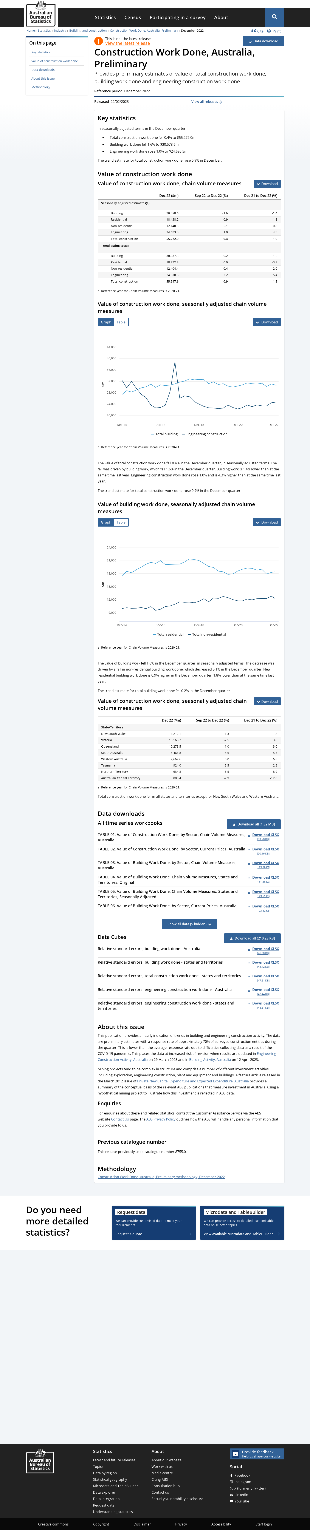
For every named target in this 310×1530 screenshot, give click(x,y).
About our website (166, 1460)
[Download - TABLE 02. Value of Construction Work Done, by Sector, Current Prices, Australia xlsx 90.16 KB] (263, 851)
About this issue (43, 78)
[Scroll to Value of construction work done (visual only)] (197, 175)
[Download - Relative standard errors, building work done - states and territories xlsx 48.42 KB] (263, 964)
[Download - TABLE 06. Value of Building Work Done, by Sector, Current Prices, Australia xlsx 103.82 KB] (263, 908)
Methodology (40, 87)
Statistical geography (110, 1479)
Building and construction (88, 30)
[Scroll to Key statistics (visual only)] (141, 119)
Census (132, 17)
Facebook (242, 1475)
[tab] (106, 322)
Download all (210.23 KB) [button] (255, 938)
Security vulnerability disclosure (177, 1498)
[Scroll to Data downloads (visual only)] (149, 814)
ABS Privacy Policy (160, 1119)
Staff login (264, 1524)
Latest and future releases (114, 1460)
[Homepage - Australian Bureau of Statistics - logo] (41, 14)
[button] (274, 17)
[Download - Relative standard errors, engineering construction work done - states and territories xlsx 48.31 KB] (263, 1005)
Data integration (106, 1498)
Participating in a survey (178, 17)
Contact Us (120, 1119)
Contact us (160, 1492)
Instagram (243, 1481)
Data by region (105, 1473)
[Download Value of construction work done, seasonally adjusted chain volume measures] (267, 322)
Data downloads (43, 70)
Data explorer (104, 1492)
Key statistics (40, 52)
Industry (60, 30)
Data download (265, 41)
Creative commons (53, 1524)
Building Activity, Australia (210, 1059)
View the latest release (127, 43)
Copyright (101, 1524)
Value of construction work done (54, 61)
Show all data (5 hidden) (186, 924)
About (221, 17)
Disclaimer (142, 1524)
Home (30, 30)
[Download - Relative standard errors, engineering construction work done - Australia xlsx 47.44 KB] (263, 992)
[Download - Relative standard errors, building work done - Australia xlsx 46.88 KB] (263, 951)
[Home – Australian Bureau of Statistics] (40, 1461)
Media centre (162, 1473)
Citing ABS (160, 1479)
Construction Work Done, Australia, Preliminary (144, 30)
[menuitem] (105, 17)
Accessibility (221, 1524)
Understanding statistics (113, 1511)
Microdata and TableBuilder (115, 1486)
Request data (104, 1505)
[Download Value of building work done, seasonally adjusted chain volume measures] (267, 522)
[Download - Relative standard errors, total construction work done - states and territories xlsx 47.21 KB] (263, 978)
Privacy (181, 1524)
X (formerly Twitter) (250, 1488)
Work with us (162, 1466)
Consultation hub (166, 1486)
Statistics (105, 17)
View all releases (205, 101)
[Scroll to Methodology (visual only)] (141, 1170)
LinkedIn (241, 1494)
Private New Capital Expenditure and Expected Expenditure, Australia (193, 1081)
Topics (98, 1466)
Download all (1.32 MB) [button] (256, 824)
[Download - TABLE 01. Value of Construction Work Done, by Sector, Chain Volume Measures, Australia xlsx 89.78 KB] (263, 837)
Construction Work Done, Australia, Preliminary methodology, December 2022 (161, 1177)
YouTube (242, 1501)
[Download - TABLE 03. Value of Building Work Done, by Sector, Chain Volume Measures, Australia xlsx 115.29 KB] (263, 865)
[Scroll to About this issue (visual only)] (149, 1028)
